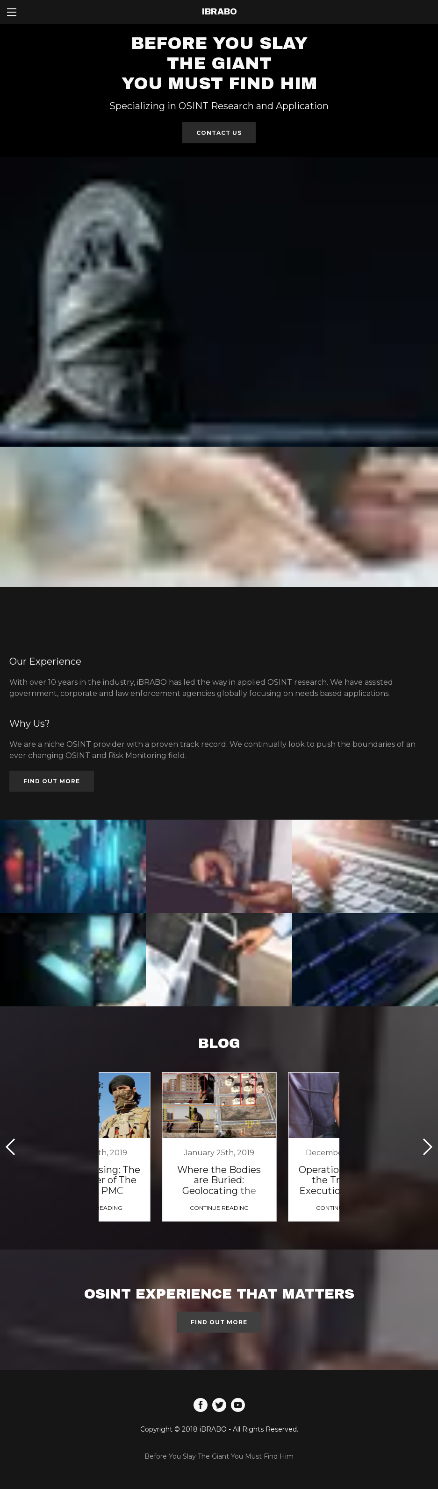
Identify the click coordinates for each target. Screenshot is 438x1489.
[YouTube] (238, 1406)
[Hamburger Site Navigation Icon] (11, 12)
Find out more (51, 781)
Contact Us (219, 132)
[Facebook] (200, 1406)
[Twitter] (219, 1406)
